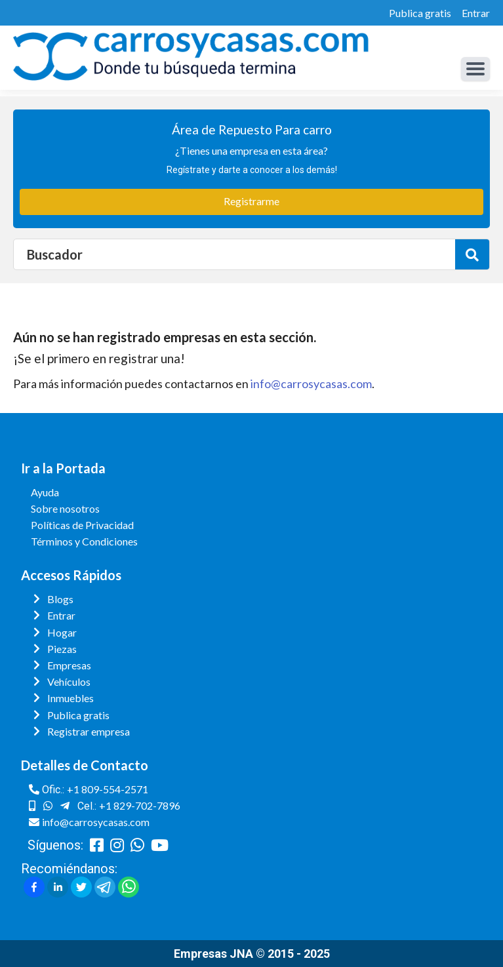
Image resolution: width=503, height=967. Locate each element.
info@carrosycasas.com (311, 383)
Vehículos (69, 681)
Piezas (62, 648)
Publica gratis (420, 13)
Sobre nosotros (65, 508)
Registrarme (251, 201)
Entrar (476, 13)
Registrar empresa (88, 731)
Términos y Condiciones (84, 541)
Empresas (69, 665)
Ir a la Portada (63, 468)
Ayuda (45, 492)
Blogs (60, 599)
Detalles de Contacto (84, 765)
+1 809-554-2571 (107, 789)
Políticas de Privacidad (82, 525)
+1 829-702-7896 (139, 805)
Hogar (62, 632)
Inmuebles (70, 698)
